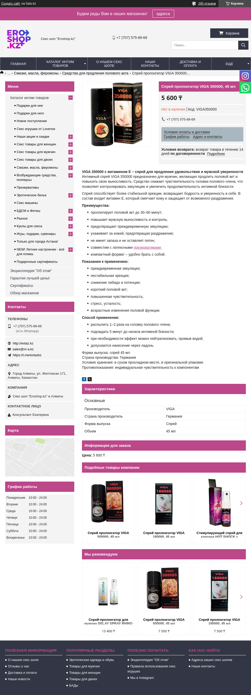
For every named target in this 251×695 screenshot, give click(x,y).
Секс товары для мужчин (36, 152)
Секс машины (27, 203)
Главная (18, 64)
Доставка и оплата (190, 64)
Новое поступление (32, 121)
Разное (22, 218)
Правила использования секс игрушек (152, 668)
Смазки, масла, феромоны (36, 73)
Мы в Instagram (142, 678)
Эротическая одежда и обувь (91, 660)
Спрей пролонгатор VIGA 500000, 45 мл (108, 535)
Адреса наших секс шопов (212, 660)
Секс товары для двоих (35, 159)
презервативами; (148, 247)
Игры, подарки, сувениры (36, 234)
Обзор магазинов (24, 293)
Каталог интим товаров (60, 64)
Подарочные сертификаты (37, 262)
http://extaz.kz (23, 343)
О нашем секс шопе (109, 64)
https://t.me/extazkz (27, 355)
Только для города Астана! (37, 241)
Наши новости (19, 679)
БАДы (73, 685)
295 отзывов (207, 3)
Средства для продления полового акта (95, 73)
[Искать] (243, 45)
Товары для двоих (83, 679)
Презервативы (28, 187)
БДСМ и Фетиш (28, 211)
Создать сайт (10, 3)
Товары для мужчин (84, 666)
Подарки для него (30, 113)
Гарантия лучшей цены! (30, 278)
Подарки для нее (30, 105)
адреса (163, 14)
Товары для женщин (84, 673)
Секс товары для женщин (36, 144)
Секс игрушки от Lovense (36, 129)
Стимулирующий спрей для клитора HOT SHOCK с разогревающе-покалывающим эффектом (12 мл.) (219, 535)
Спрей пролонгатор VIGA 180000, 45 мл (163, 535)
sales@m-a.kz (23, 349)
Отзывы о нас (18, 666)
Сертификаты (21, 286)
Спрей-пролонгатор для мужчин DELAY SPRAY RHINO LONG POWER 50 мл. (108, 622)
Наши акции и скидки (33, 136)
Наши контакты (150, 64)
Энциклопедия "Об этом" (31, 271)
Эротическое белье (32, 195)
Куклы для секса (29, 226)
